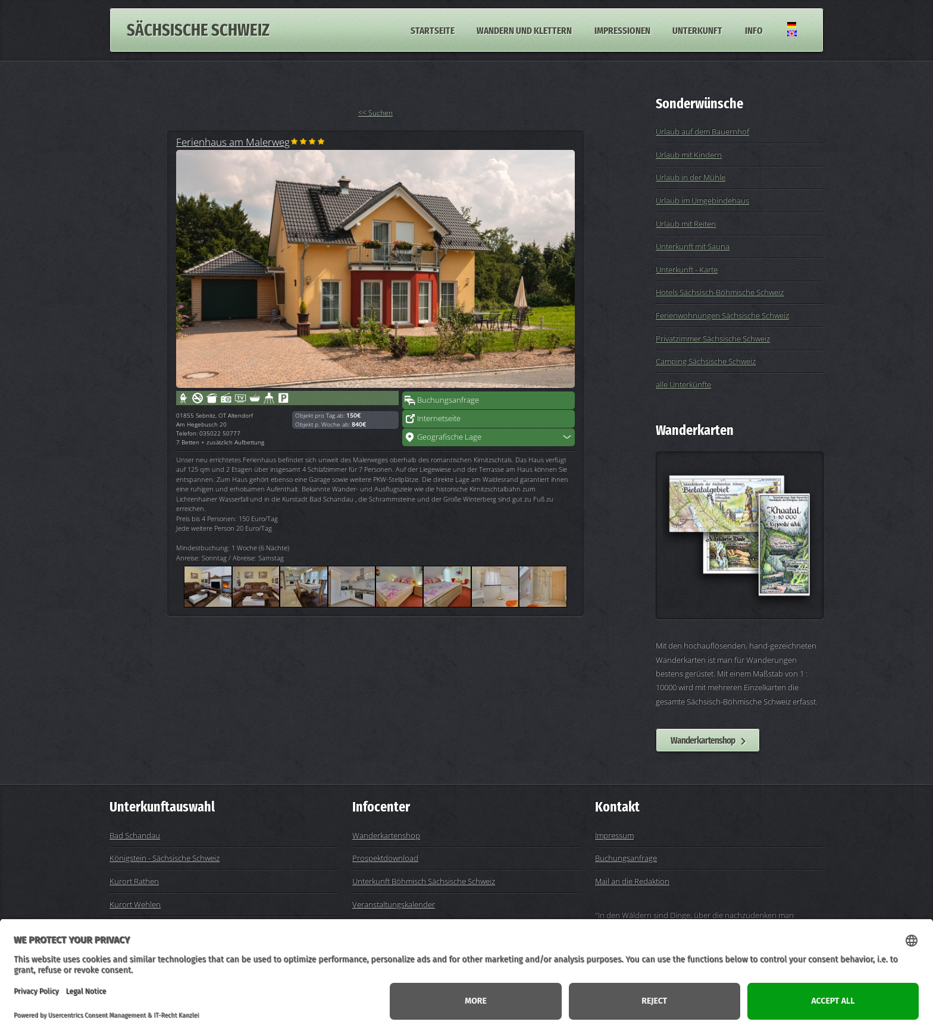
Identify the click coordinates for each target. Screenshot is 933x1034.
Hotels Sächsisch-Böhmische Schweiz (720, 292)
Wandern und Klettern (524, 30)
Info (754, 30)
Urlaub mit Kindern (689, 154)
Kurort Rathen (134, 881)
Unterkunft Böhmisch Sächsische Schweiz (423, 881)
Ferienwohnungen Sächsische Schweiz (722, 315)
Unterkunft (697, 30)
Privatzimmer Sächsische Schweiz (713, 338)
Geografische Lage (449, 436)
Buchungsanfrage (448, 399)
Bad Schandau (134, 835)
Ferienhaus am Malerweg (233, 141)
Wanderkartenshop (703, 740)
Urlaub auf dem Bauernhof (702, 131)
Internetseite (439, 418)
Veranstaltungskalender (393, 904)
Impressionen (622, 30)
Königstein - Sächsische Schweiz (164, 858)
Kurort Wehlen (135, 904)
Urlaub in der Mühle (690, 177)
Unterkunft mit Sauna (693, 246)
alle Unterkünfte (683, 384)
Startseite (433, 30)
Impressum (614, 835)
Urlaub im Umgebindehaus (702, 200)
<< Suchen (375, 113)
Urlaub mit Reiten (686, 223)
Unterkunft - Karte (687, 269)
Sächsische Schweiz (198, 30)
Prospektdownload (385, 858)
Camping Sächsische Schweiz (706, 361)
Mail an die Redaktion (632, 881)
